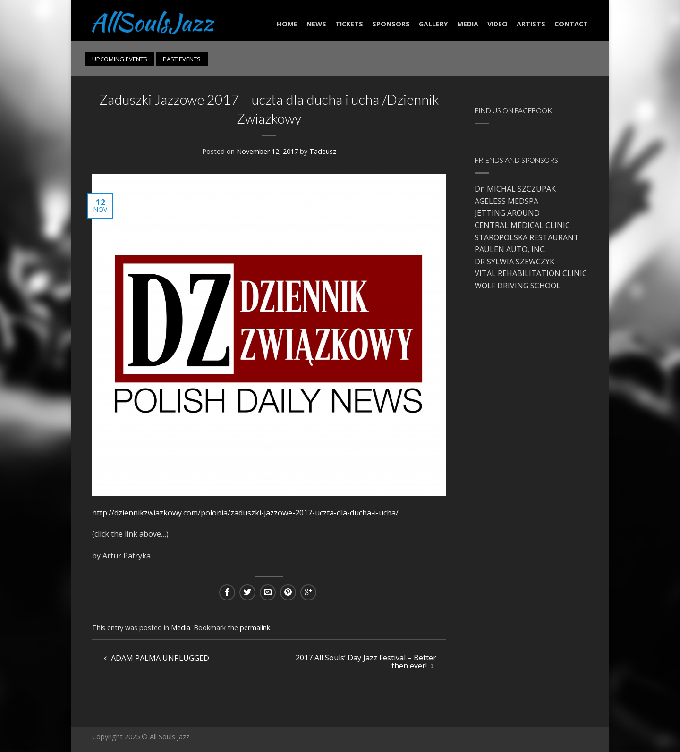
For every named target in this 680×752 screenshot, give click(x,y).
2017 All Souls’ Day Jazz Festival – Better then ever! (366, 661)
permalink (255, 627)
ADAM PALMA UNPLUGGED (156, 658)
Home (287, 23)
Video (497, 23)
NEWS (316, 23)
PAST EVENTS (182, 59)
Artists (531, 23)
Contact (571, 23)
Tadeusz (322, 151)
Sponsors (391, 23)
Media (467, 23)
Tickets (349, 23)
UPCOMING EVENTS (119, 59)
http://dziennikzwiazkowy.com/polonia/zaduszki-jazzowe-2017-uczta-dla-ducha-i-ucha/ (245, 512)
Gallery (433, 23)
